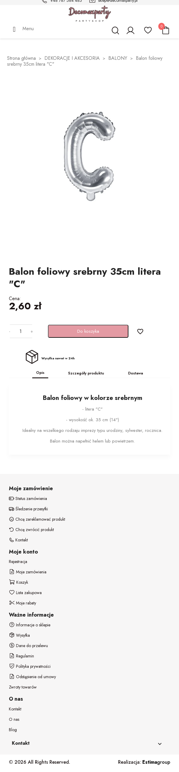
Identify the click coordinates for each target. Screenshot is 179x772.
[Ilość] (20, 331)
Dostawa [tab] (135, 373)
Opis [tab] (40, 372)
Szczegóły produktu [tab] (86, 373)
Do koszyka (88, 331)
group (156, 762)
